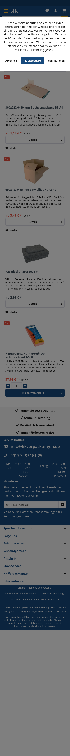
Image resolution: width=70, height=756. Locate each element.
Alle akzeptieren (32, 60)
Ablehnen (11, 60)
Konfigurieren (56, 60)
